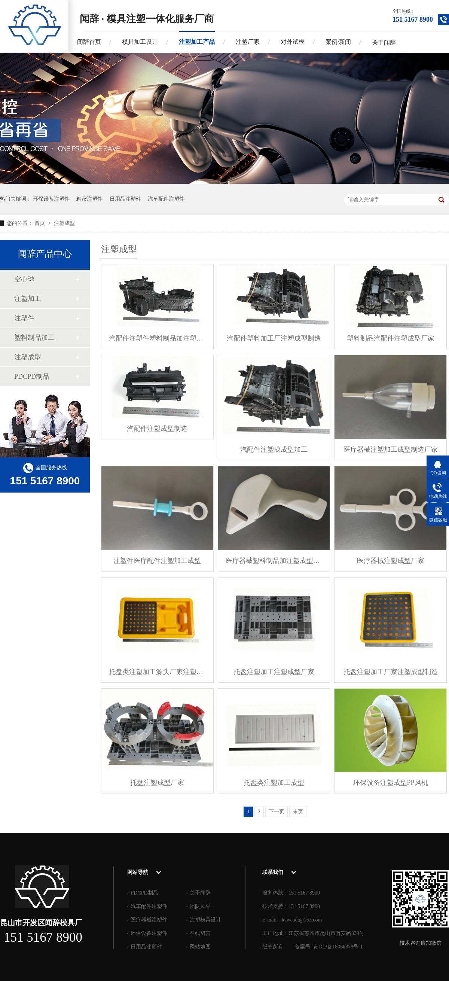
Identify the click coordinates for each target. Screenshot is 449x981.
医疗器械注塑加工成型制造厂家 (390, 449)
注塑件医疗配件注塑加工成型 (157, 560)
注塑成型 (64, 223)
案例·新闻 (338, 42)
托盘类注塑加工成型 (274, 782)
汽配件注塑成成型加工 (274, 449)
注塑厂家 (248, 42)
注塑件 (24, 318)
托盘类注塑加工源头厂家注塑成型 (157, 672)
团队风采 (200, 906)
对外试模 (293, 42)
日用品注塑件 (125, 199)
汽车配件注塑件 (166, 199)
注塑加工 (27, 298)
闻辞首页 (89, 42)
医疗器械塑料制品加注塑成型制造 (274, 560)
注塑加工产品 (197, 42)
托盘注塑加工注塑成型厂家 (273, 672)
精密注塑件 (89, 199)
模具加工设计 (140, 42)
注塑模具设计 (205, 920)
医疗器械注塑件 (149, 920)
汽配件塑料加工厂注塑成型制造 (274, 338)
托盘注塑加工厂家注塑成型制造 (390, 672)
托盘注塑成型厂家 (157, 782)
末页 (298, 811)
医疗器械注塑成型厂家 (390, 560)
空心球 (24, 279)
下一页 (276, 811)
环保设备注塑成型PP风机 (390, 782)
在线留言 (200, 933)
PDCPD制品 (31, 376)
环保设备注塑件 (51, 199)
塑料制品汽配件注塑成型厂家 (390, 338)
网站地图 (200, 947)
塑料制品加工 (34, 337)
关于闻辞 (384, 42)
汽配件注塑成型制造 (157, 428)
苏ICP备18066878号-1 (338, 947)
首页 (40, 223)
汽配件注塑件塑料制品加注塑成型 (157, 338)
